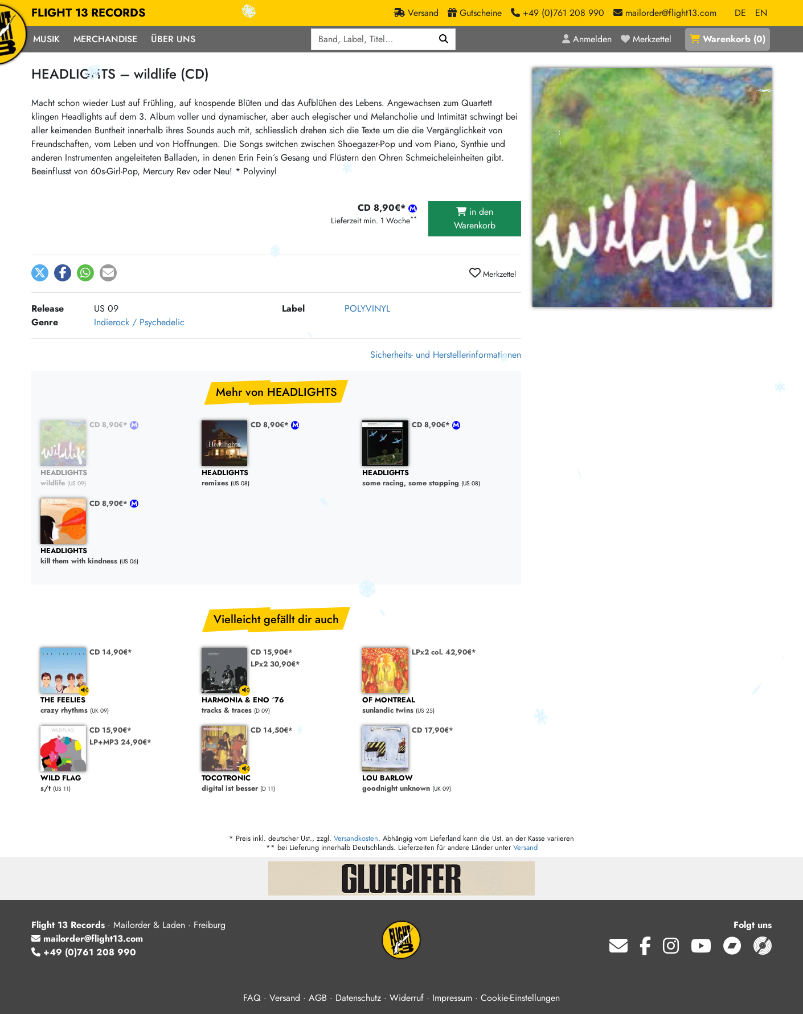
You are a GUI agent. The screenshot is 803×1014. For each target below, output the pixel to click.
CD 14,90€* (110, 652)
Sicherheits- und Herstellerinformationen (445, 354)
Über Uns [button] (173, 39)
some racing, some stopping (437, 478)
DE (740, 12)
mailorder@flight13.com (87, 938)
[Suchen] (444, 39)
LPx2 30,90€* (275, 664)
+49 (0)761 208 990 (83, 952)
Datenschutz (358, 997)
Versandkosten (356, 838)
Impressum (452, 997)
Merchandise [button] (105, 39)
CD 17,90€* (432, 730)
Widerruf (407, 997)
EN (761, 12)
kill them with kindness (115, 556)
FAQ (252, 997)
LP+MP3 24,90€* (120, 742)
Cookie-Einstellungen (520, 997)
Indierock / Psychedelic (139, 322)
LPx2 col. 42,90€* (444, 652)
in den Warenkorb (474, 218)
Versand (525, 847)
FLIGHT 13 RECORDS (88, 13)
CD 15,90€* (272, 652)
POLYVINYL (367, 308)
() (727, 39)
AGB (318, 997)
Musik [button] (46, 39)
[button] (39, 272)
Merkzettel (492, 273)
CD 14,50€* (272, 730)
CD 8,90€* (109, 424)
